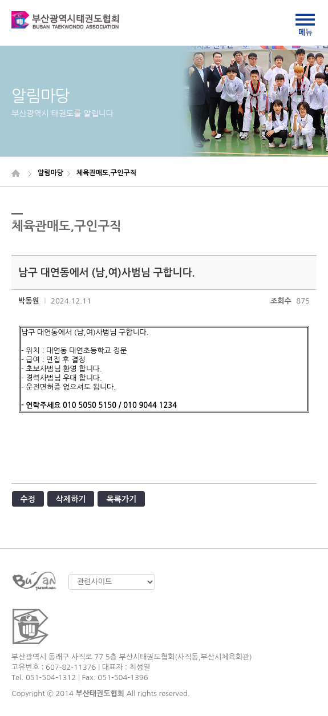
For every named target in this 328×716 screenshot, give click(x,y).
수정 (28, 499)
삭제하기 (71, 499)
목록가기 (121, 499)
